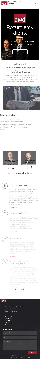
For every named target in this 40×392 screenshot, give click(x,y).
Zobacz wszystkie (20, 289)
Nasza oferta (20, 52)
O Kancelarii (8, 316)
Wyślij (32, 352)
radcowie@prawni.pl (11, 311)
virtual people (26, 357)
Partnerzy (7, 320)
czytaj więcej (13, 208)
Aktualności (8, 318)
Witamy (7, 315)
